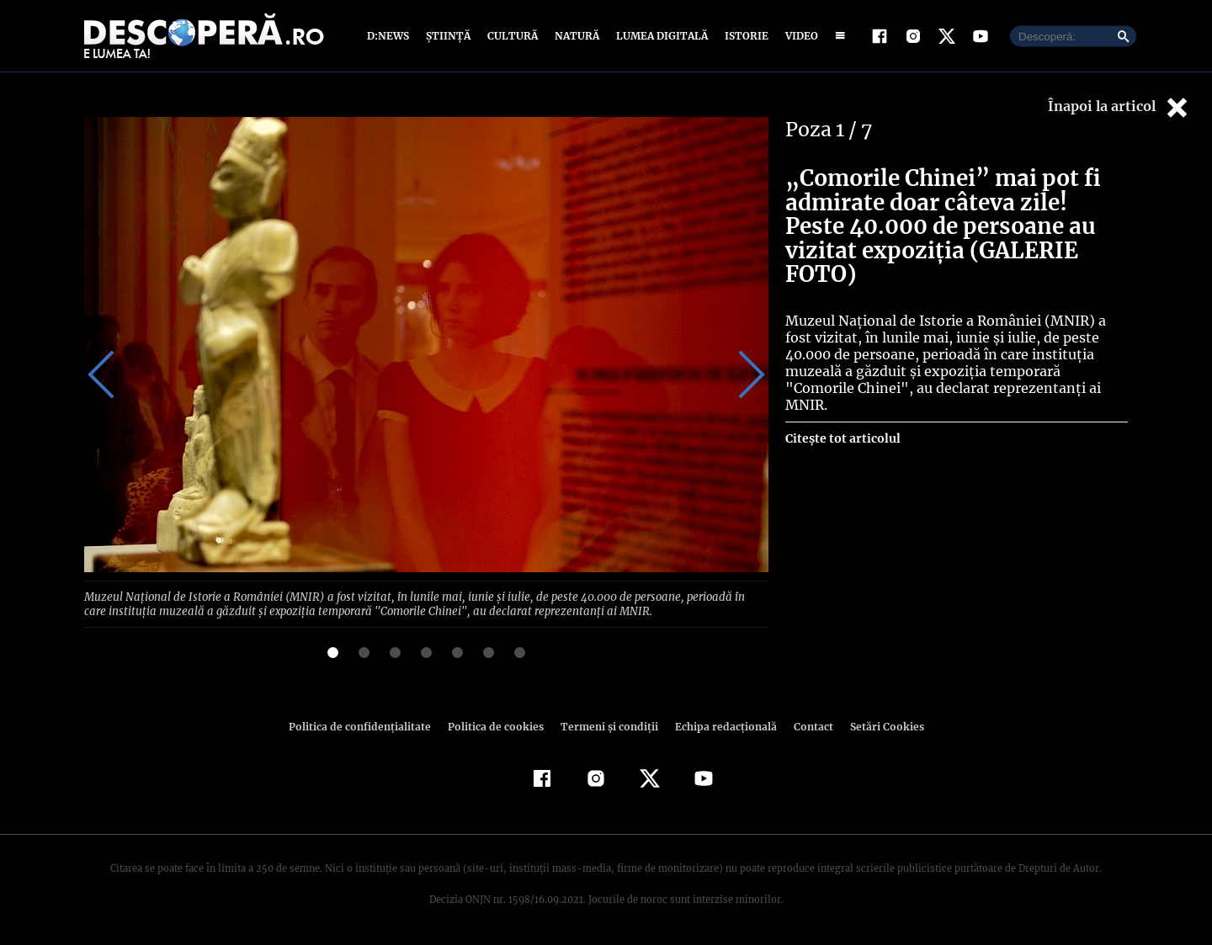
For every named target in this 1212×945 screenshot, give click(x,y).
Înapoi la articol (1119, 107)
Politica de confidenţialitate (367, 725)
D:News (390, 35)
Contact (806, 725)
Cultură (512, 35)
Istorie (743, 35)
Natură (575, 35)
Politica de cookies (497, 725)
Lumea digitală (659, 35)
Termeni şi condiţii (607, 725)
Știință (449, 35)
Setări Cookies (878, 725)
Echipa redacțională (720, 725)
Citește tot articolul (842, 397)
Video (798, 35)
